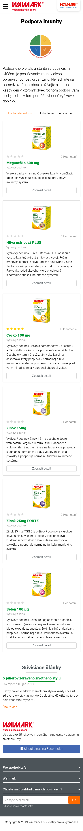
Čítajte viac (10, 707)
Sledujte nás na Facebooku (41, 749)
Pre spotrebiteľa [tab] (41, 767)
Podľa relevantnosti (20, 113)
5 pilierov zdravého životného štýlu (32, 678)
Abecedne (65, 113)
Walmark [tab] (41, 778)
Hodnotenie (46, 113)
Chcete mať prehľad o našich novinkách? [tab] (41, 789)
